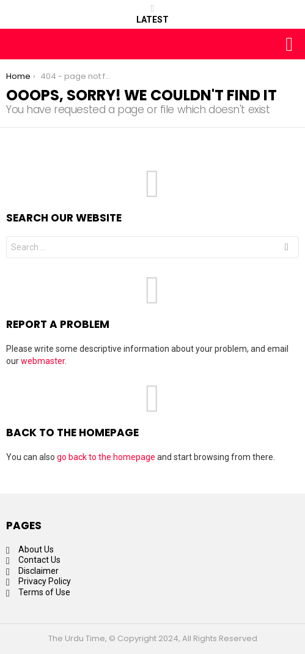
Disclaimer (38, 571)
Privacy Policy (44, 581)
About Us (36, 549)
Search (286, 248)
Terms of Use (44, 592)
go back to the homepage (106, 457)
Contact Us (39, 560)
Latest (152, 14)
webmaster (43, 361)
